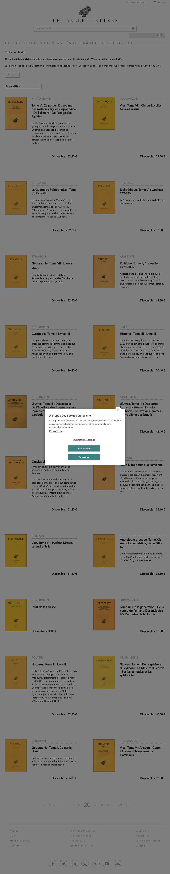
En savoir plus (56, 431)
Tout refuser (84, 457)
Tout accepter (84, 448)
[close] (118, 409)
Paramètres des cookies (84, 439)
